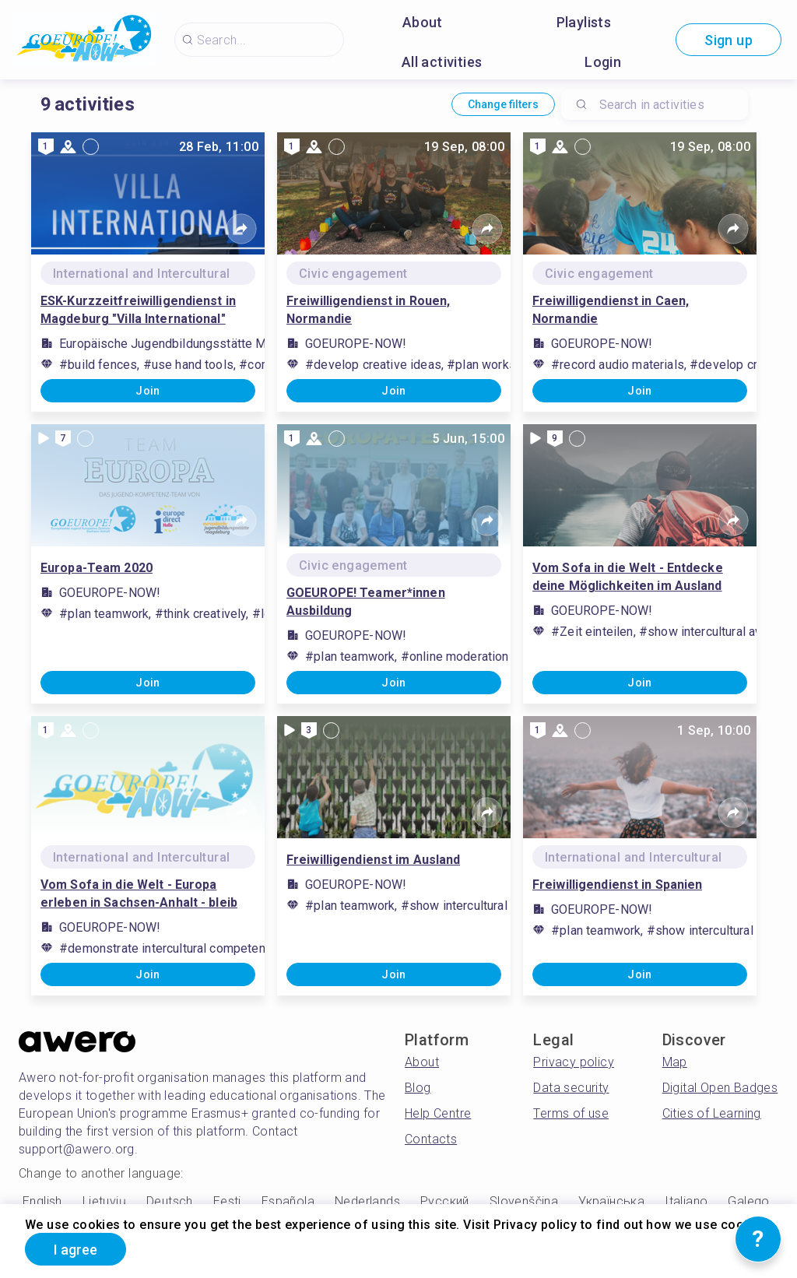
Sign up (728, 40)
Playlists (584, 22)
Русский (444, 1201)
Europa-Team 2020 (96, 567)
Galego (748, 1201)
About (422, 22)
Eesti (227, 1201)
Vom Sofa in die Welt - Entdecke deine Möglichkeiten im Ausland (627, 576)
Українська (611, 1201)
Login (603, 62)
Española (288, 1201)
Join (147, 390)
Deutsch (169, 1201)
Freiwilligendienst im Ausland (373, 859)
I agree (75, 1249)
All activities (442, 62)
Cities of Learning (711, 1113)
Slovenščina (524, 1201)
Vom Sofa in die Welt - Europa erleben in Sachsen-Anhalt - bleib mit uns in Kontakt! (138, 894)
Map (674, 1062)
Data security (571, 1087)
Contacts (431, 1139)
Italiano (686, 1201)
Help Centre (438, 1113)
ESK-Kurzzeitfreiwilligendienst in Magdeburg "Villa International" (138, 309)
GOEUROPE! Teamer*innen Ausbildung (365, 601)
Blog (418, 1087)
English (42, 1201)
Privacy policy (573, 1062)
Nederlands (367, 1201)
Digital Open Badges (720, 1087)
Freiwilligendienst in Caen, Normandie (610, 309)
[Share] (241, 228)
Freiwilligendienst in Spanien (617, 884)
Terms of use (571, 1113)
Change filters (503, 104)
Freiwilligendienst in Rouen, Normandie (368, 309)
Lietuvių (104, 1201)
